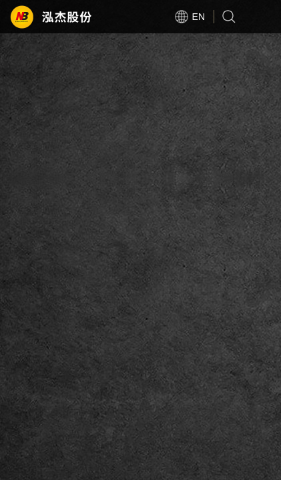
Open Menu (264, 16)
